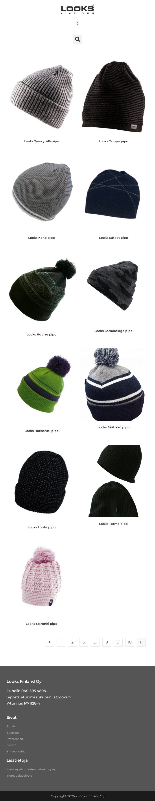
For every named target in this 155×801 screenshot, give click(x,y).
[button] (77, 23)
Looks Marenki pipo (41, 624)
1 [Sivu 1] (61, 642)
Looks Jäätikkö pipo (113, 427)
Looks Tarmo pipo (113, 524)
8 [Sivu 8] (106, 642)
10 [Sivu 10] (129, 642)
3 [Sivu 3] (84, 642)
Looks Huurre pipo (41, 334)
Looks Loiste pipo (41, 527)
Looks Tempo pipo (113, 141)
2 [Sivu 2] (72, 642)
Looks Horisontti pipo (41, 431)
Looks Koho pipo (41, 238)
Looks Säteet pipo (113, 238)
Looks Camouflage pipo (113, 331)
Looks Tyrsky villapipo (41, 141)
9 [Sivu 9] (118, 642)
